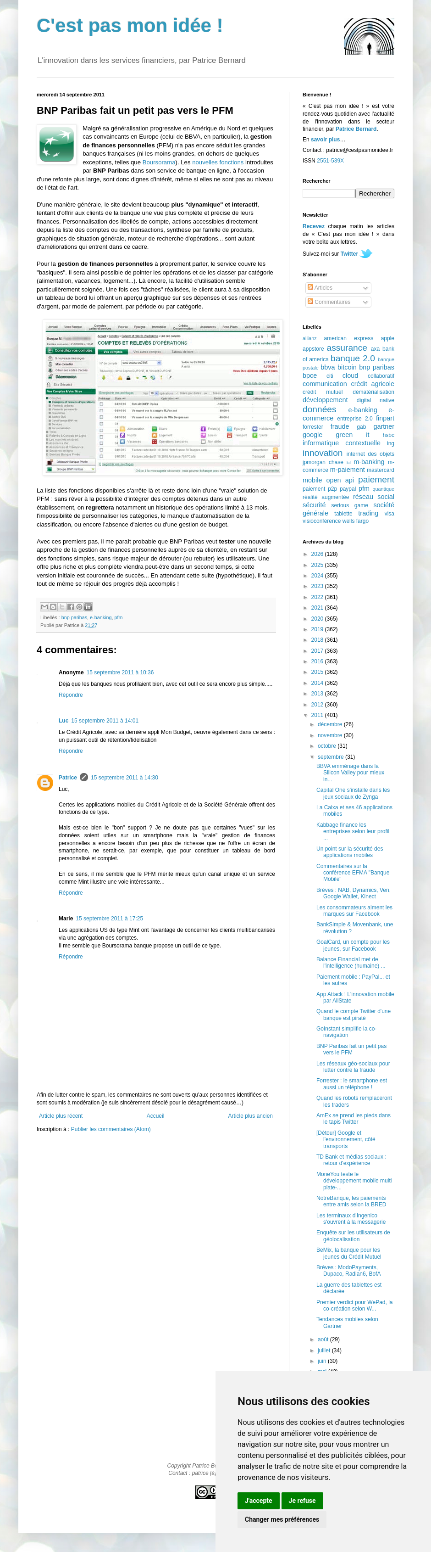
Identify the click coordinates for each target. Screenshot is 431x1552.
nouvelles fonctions (217, 162)
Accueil (156, 1116)
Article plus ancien (250, 1116)
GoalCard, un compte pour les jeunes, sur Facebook (353, 945)
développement (325, 399)
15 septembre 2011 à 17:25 (109, 918)
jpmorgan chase (323, 462)
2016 (318, 661)
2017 (318, 651)
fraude (340, 426)
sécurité (314, 505)
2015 (318, 672)
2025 (318, 565)
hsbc (388, 435)
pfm (118, 617)
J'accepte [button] (258, 1500)
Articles (320, 288)
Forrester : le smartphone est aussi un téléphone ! (351, 1083)
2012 (318, 704)
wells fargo (356, 521)
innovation (323, 453)
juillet (325, 1350)
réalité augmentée (326, 497)
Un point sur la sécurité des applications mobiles (349, 852)
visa (389, 513)
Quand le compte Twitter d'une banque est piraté (353, 1014)
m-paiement (347, 469)
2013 (318, 693)
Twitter (349, 254)
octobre (327, 746)
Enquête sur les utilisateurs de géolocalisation (353, 1235)
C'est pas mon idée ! (130, 25)
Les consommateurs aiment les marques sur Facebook (354, 910)
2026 (318, 554)
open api (340, 480)
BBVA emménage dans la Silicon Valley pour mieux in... (350, 773)
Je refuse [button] (302, 1500)
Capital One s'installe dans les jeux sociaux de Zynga (353, 793)
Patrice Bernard (356, 129)
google (312, 434)
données (320, 409)
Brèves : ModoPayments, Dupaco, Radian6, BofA (348, 1270)
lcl (349, 462)
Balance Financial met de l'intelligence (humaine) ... (351, 962)
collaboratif (381, 376)
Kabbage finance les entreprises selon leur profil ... (352, 831)
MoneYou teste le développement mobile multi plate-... (354, 1181)
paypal (348, 489)
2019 (318, 629)
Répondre (71, 695)
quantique (383, 489)
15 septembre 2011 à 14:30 (124, 777)
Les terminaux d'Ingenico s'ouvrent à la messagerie (351, 1218)
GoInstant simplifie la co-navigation (346, 1031)
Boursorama (159, 162)
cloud (350, 375)
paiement (376, 479)
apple (387, 338)
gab (361, 427)
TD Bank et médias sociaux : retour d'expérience (351, 1160)
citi (329, 376)
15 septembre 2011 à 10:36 (120, 672)
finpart (385, 418)
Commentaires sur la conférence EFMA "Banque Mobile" (352, 873)
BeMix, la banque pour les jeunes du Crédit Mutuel (348, 1253)
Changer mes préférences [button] (282, 1519)
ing (390, 443)
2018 (318, 640)
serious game (350, 505)
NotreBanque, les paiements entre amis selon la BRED (351, 1201)
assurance (347, 348)
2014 (318, 683)
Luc (63, 720)
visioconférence (322, 521)
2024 (318, 575)
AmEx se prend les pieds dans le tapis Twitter (353, 1118)
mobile (312, 480)
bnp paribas (74, 617)
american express (349, 338)
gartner (383, 426)
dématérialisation (373, 392)
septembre (331, 757)
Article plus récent (61, 1116)
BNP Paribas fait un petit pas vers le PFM (351, 1049)
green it (352, 434)
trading (368, 513)
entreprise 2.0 (354, 418)
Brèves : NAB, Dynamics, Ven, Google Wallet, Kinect (353, 893)
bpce (310, 375)
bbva (327, 367)
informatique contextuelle (342, 443)
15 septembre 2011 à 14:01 (104, 720)
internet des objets (370, 454)
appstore (313, 349)
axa (375, 349)
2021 (318, 608)
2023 (318, 586)
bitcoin (347, 367)
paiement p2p (320, 489)
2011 (318, 715)
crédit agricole (372, 383)
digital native (375, 400)
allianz (310, 338)
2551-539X (330, 160)
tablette (343, 513)
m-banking (369, 461)
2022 (318, 597)
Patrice (68, 777)
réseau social (373, 496)
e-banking (100, 617)
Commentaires (329, 302)
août (324, 1339)
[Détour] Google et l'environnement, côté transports (346, 1139)
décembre (331, 724)
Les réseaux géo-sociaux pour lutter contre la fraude (353, 1066)
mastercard (380, 470)
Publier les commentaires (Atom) (111, 1129)
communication (325, 383)
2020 (318, 619)
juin (323, 1361)
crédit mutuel (323, 392)
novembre (331, 735)
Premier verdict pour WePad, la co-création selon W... (354, 1305)
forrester (313, 427)
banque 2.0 (353, 358)
